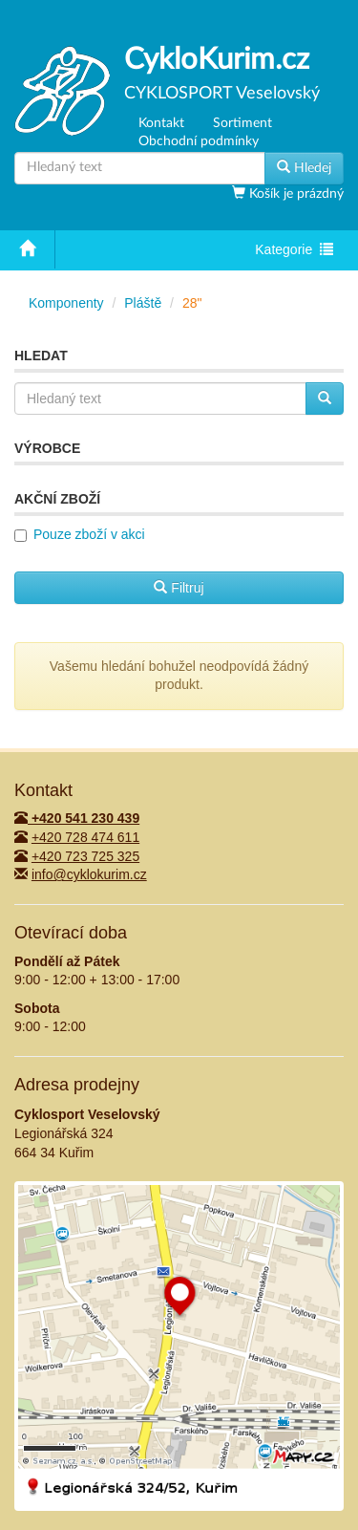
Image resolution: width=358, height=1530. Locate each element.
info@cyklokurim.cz (89, 874)
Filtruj (178, 587)
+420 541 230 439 (76, 818)
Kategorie (293, 251)
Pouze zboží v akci (89, 534)
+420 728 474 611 (85, 837)
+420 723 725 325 (85, 856)
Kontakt (161, 123)
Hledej (304, 167)
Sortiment (242, 123)
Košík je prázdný (294, 194)
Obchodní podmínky (198, 141)
